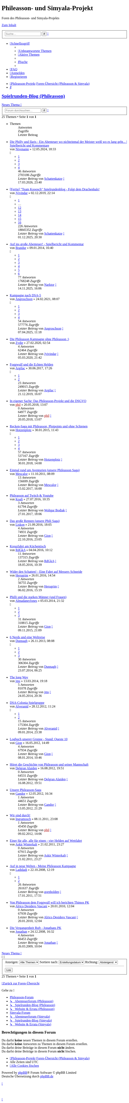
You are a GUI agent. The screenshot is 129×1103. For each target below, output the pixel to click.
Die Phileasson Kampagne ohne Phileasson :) (39, 339)
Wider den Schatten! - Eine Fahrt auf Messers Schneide (46, 571)
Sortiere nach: (62, 962)
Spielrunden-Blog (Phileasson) (33, 96)
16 (19, 222)
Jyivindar (22, 193)
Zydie (19, 343)
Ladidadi (21, 869)
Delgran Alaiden (26, 768)
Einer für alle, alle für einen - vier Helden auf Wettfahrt (46, 840)
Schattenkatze (53, 178)
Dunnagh (22, 641)
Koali (19, 499)
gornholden (51, 892)
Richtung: (101, 962)
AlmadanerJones (26, 600)
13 (19, 211)
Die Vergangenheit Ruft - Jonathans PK (35, 928)
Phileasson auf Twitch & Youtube (31, 495)
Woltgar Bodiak (54, 510)
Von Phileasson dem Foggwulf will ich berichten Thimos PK (49, 902)
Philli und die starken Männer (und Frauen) (38, 597)
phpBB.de (46, 1076)
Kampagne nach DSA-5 (25, 295)
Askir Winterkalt (26, 844)
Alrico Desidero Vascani (31, 906)
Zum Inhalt (9, 25)
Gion (47, 535)
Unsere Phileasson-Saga (25, 790)
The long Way (19, 677)
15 (19, 218)
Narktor (49, 284)
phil (18, 404)
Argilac (20, 368)
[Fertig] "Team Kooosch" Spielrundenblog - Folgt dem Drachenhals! (55, 189)
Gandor (20, 793)
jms (18, 681)
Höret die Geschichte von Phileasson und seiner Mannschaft (49, 764)
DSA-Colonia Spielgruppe (27, 702)
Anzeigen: (22, 962)
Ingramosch (23, 819)
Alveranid (21, 706)
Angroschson (23, 299)
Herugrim (22, 575)
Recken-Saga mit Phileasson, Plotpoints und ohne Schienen (49, 426)
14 (19, 215)
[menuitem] (34, 51)
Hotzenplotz (23, 430)
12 (19, 207)
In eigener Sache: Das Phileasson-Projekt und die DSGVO (48, 401)
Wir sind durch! (20, 815)
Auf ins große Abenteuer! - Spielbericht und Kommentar (47, 244)
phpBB (22, 1072)
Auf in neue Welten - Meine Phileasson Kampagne (43, 866)
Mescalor (22, 474)
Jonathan (21, 931)
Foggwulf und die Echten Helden (31, 364)
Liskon (20, 524)
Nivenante (22, 149)
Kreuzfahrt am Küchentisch (28, 546)
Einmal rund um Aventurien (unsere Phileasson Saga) (45, 470)
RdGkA (21, 550)
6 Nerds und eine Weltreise (27, 637)
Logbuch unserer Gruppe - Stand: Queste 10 (39, 739)
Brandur (21, 248)
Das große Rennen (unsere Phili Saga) (35, 521)
